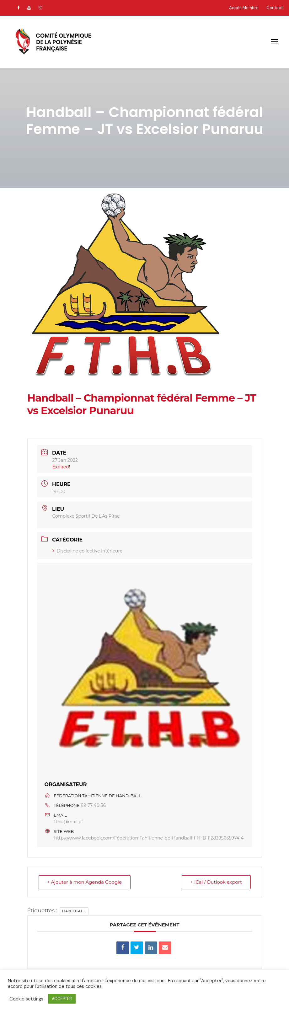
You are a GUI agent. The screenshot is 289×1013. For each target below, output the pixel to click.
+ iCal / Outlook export (215, 882)
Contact (274, 7)
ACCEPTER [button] (62, 998)
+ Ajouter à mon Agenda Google (85, 882)
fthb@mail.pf (68, 821)
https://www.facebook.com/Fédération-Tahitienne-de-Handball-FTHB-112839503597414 (149, 838)
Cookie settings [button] (26, 999)
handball (74, 911)
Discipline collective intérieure (87, 551)
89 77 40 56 (93, 805)
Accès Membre (244, 7)
